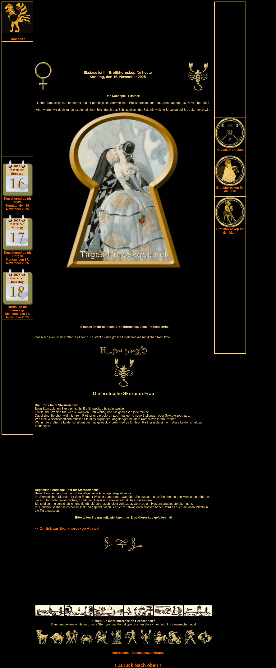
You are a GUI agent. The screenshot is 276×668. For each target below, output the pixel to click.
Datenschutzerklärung (147, 652)
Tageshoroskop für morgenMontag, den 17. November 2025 (17, 258)
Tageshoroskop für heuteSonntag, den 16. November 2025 (17, 204)
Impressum (120, 652)
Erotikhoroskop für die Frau (230, 188)
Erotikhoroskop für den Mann (230, 229)
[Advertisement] (17, 99)
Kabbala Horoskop (230, 148)
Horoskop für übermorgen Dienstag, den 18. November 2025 (17, 312)
